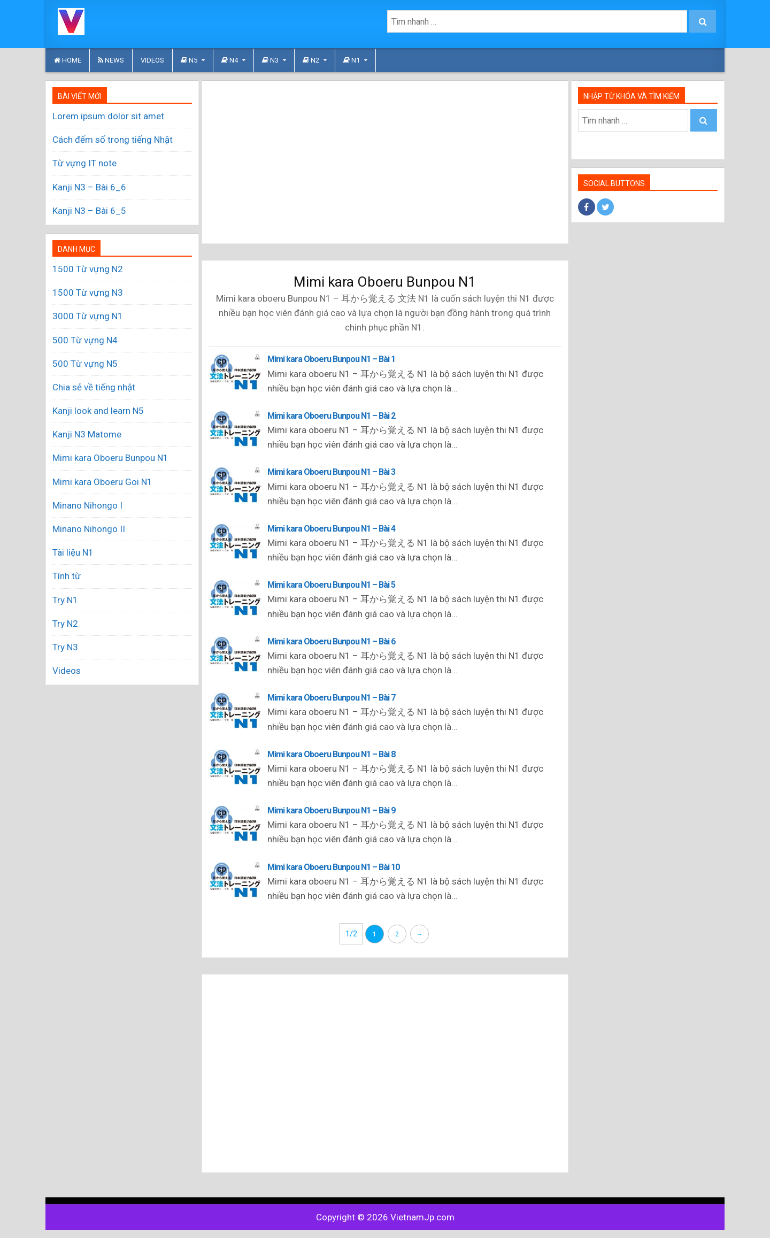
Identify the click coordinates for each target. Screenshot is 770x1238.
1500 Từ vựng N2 (87, 269)
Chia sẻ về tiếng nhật (93, 387)
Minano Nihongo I (87, 505)
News (111, 60)
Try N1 (65, 600)
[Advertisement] (385, 162)
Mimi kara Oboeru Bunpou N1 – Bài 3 (331, 472)
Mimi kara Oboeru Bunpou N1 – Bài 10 (333, 867)
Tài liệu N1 (73, 552)
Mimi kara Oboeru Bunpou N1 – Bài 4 (331, 529)
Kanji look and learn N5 (98, 410)
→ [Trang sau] (419, 934)
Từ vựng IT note (84, 163)
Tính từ (66, 576)
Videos (152, 60)
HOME (67, 60)
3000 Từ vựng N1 (87, 316)
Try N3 (65, 647)
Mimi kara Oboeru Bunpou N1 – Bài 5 (331, 585)
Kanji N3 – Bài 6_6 (89, 187)
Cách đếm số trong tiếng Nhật (112, 139)
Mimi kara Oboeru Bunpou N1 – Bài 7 (331, 698)
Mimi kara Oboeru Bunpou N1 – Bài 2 (331, 416)
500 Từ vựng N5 (85, 363)
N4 (229, 60)
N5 (189, 60)
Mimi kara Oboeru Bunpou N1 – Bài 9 (331, 810)
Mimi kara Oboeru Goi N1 (102, 481)
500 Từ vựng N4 (85, 340)
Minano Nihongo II (88, 529)
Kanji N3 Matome (86, 434)
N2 (311, 60)
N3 (270, 60)
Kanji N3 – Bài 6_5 (89, 210)
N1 (351, 60)
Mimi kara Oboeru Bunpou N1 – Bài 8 (331, 754)
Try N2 (65, 623)
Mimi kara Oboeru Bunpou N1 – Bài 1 (331, 359)
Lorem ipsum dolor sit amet (108, 116)
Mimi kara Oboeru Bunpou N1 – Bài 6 (331, 641)
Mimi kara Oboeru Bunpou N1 (110, 457)
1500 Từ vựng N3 (87, 292)
